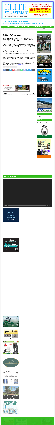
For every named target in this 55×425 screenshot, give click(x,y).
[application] (27, 193)
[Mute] (49, 205)
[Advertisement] (45, 166)
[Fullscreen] (50, 205)
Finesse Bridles (40, 26)
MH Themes (21, 422)
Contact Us (29, 26)
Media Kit (23, 26)
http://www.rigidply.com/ (20, 64)
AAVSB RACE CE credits (48, 26)
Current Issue (16, 26)
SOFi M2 (34, 26)
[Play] (4, 205)
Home (3, 26)
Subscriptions (8, 26)
